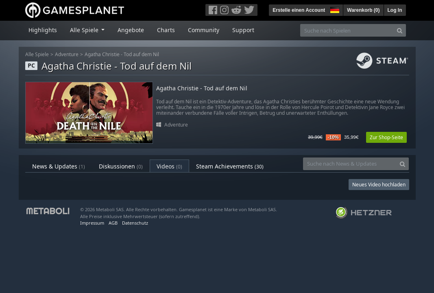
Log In (395, 10)
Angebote (131, 30)
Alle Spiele (37, 54)
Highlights (42, 30)
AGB (113, 223)
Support (243, 30)
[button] (334, 9)
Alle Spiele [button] (85, 30)
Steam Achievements (230, 166)
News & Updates (58, 166)
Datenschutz (135, 223)
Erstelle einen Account (299, 10)
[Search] (399, 30)
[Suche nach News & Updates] (350, 163)
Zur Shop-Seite (386, 137)
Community (203, 30)
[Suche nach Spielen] (347, 30)
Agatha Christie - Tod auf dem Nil (122, 54)
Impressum (92, 223)
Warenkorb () (363, 10)
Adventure (67, 54)
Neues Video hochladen (379, 184)
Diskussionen (121, 166)
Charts (166, 30)
